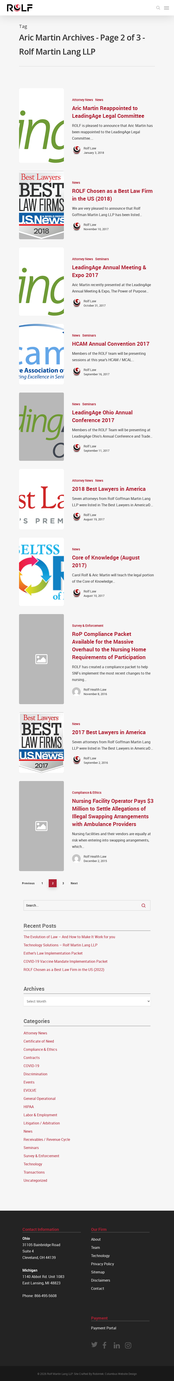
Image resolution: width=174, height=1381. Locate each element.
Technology (33, 1164)
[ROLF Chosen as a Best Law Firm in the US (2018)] (41, 205)
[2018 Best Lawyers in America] (41, 499)
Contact (97, 1288)
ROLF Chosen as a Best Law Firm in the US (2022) (64, 969)
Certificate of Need (39, 1041)
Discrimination (35, 1073)
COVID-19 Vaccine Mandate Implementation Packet (66, 961)
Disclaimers (100, 1280)
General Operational (40, 1098)
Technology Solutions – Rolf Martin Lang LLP (60, 945)
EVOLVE (30, 1090)
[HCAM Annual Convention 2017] (41, 354)
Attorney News (82, 100)
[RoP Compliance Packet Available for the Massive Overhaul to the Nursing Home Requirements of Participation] (109, 659)
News (99, 100)
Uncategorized (35, 1180)
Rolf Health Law (95, 689)
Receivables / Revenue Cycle (47, 1139)
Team (95, 1247)
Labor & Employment (40, 1114)
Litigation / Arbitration (42, 1123)
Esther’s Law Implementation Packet (53, 953)
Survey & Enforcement (87, 625)
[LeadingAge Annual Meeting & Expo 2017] (41, 281)
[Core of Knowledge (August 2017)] (41, 572)
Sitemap (98, 1272)
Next (74, 883)
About (96, 1239)
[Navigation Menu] (166, 7)
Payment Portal (103, 1328)
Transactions (34, 1172)
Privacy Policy (102, 1263)
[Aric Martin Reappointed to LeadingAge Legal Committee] (41, 125)
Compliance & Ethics (86, 792)
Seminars (102, 259)
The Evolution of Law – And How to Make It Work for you (69, 936)
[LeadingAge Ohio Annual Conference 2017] (41, 427)
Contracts (32, 1057)
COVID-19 (31, 1065)
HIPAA (29, 1106)
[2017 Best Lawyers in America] (41, 742)
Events (29, 1082)
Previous (28, 883)
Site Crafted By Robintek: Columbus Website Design (105, 1374)
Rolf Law (90, 148)
